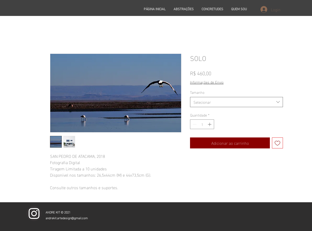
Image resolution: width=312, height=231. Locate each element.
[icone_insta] (34, 213)
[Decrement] (194, 124)
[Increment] (210, 124)
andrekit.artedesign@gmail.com (67, 218)
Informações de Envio (207, 82)
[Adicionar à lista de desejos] (277, 142)
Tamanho (197, 92)
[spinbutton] (202, 124)
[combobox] (236, 102)
